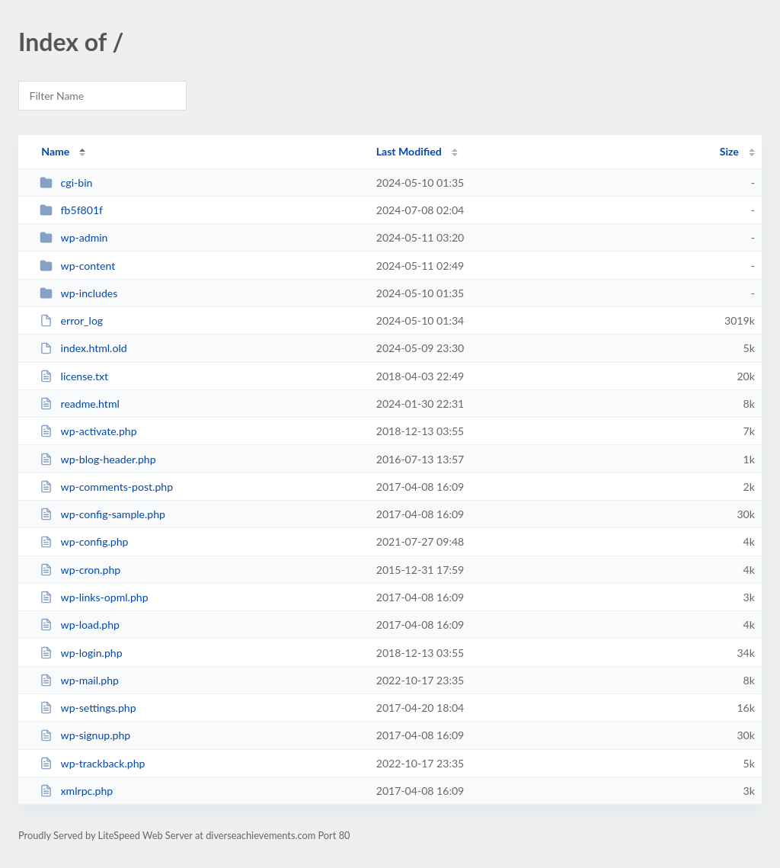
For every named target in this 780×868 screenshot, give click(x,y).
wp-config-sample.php (102, 514)
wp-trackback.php (92, 763)
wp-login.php (81, 652)
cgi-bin (66, 182)
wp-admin (73, 237)
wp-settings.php (88, 707)
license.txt (74, 376)
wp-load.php (80, 624)
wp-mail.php (79, 680)
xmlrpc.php (76, 790)
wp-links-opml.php (94, 597)
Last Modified (409, 151)
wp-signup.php (85, 735)
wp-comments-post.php (106, 486)
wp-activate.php (88, 430)
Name (55, 151)
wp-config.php (84, 541)
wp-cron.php (80, 569)
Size (729, 151)
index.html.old (83, 347)
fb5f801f (71, 209)
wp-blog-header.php (97, 459)
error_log (71, 320)
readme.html (80, 403)
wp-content (77, 265)
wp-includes (78, 293)
